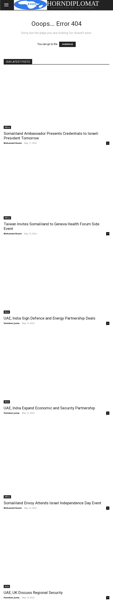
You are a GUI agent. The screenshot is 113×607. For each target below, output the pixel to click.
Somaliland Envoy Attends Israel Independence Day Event (52, 503)
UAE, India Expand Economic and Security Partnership (49, 408)
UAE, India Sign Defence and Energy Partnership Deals (49, 318)
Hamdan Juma (11, 323)
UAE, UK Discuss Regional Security (33, 592)
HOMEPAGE (67, 44)
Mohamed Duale (13, 143)
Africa (7, 127)
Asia (7, 312)
